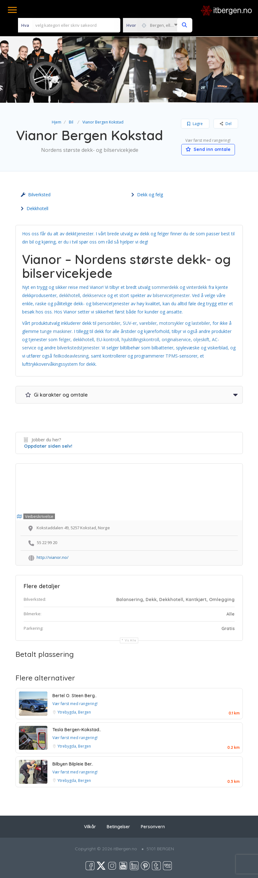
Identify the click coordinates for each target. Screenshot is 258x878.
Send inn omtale (208, 149)
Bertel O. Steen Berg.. (74, 695)
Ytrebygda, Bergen (74, 712)
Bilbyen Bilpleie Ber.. (72, 764)
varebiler (148, 323)
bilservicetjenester (171, 295)
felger (64, 339)
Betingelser (118, 826)
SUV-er (130, 323)
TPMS (171, 356)
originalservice (176, 339)
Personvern (153, 826)
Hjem (56, 122)
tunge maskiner (56, 331)
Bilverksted (36, 195)
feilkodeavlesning (70, 356)
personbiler (109, 323)
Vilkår (90, 826)
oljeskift (201, 339)
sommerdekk (165, 287)
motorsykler (172, 323)
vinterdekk (196, 287)
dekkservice (94, 295)
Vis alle (130, 640)
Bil (71, 122)
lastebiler (201, 323)
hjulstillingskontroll (140, 339)
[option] (95, 69)
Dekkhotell (34, 208)
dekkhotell (69, 295)
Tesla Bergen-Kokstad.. (76, 729)
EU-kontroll (107, 339)
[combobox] (152, 25)
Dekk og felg (147, 195)
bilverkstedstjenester (78, 348)
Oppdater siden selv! (48, 446)
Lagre (195, 123)
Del (225, 123)
